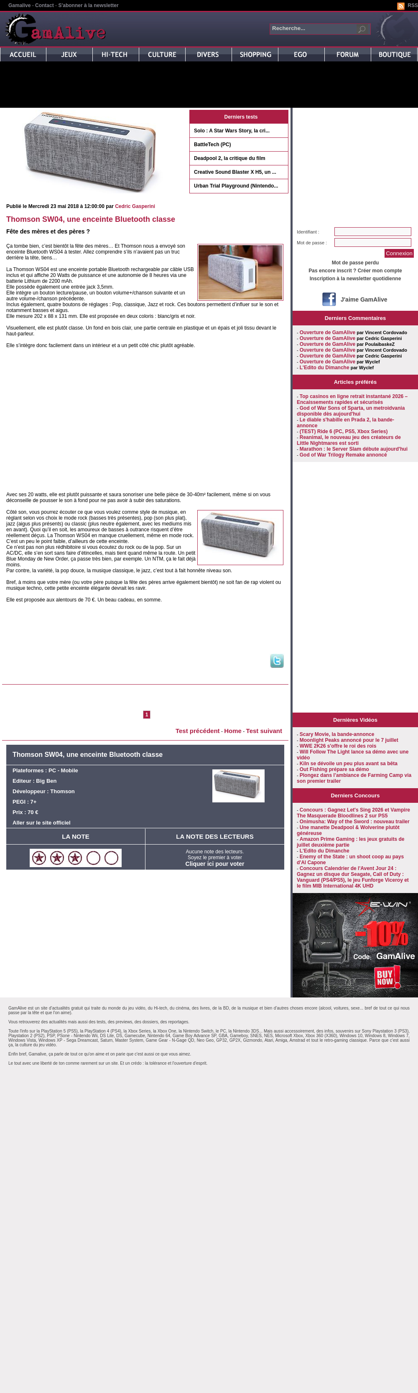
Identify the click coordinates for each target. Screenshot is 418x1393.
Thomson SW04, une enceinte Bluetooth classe (90, 219)
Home (233, 730)
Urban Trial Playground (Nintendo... (236, 186)
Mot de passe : (312, 242)
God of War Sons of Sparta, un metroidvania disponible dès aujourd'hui (351, 411)
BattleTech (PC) (212, 144)
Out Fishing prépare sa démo (334, 769)
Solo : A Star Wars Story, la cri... (232, 131)
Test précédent (198, 730)
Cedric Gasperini (135, 206)
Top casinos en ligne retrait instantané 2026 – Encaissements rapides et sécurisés (352, 399)
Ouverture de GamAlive (327, 332)
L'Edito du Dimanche (324, 367)
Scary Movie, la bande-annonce (337, 734)
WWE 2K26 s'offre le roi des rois (338, 746)
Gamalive (19, 5)
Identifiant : (308, 231)
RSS (413, 5)
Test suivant (264, 730)
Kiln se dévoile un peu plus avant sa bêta (349, 763)
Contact (44, 5)
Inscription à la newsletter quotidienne (355, 279)
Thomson (62, 791)
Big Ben (46, 781)
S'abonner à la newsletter (88, 5)
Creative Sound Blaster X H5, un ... (235, 172)
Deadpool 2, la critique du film (229, 158)
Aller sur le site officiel (42, 823)
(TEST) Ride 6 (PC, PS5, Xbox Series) (344, 431)
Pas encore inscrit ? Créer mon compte (355, 271)
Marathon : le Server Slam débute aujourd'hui (354, 449)
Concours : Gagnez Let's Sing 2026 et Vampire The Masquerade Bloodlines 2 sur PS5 (353, 813)
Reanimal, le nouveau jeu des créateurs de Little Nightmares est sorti (349, 440)
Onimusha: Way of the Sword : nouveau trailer (355, 822)
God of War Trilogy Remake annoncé (343, 455)
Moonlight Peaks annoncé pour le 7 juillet (349, 740)
